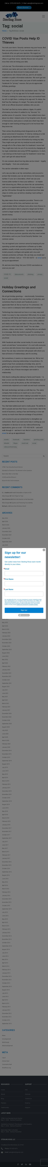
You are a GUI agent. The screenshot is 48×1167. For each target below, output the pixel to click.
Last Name (9, 589)
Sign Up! (24, 610)
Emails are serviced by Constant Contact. (27, 604)
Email (7, 569)
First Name (9, 579)
